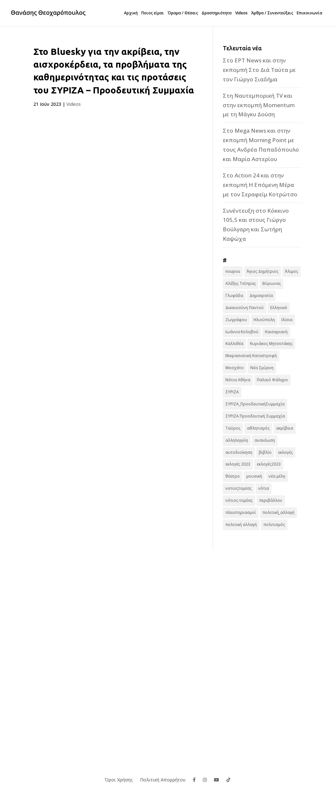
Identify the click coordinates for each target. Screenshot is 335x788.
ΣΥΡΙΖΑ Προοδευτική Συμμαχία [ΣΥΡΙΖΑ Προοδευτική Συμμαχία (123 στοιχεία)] (255, 416)
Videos (241, 13)
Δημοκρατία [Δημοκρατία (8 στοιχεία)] (261, 295)
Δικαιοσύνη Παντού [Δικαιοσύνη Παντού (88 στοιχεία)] (244, 307)
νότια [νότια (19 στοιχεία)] (263, 488)
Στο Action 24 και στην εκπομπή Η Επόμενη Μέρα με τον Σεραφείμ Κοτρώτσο (260, 185)
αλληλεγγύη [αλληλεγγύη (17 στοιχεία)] (236, 440)
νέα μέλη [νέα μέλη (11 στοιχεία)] (277, 476)
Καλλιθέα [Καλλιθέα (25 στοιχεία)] (234, 343)
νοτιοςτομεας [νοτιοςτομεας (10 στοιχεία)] (238, 488)
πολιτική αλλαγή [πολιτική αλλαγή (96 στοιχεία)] (241, 524)
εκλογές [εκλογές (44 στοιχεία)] (285, 452)
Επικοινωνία (309, 13)
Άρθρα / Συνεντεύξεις (272, 13)
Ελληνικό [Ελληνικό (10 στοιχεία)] (278, 307)
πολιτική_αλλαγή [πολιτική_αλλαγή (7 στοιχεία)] (278, 512)
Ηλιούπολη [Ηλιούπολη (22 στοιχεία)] (264, 319)
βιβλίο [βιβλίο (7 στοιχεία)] (265, 452)
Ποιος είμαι (152, 13)
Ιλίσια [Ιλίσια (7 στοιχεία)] (286, 319)
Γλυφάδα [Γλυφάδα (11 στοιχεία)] (234, 295)
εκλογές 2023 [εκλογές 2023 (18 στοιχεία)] (237, 464)
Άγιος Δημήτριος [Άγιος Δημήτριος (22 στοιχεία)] (262, 271)
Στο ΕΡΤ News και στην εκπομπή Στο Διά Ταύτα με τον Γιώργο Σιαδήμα (259, 70)
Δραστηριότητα (217, 13)
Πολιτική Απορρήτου (162, 779)
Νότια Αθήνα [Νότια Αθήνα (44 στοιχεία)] (237, 380)
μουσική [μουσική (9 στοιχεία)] (254, 476)
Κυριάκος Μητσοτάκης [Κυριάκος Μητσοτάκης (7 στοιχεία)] (271, 343)
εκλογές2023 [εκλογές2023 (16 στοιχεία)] (269, 464)
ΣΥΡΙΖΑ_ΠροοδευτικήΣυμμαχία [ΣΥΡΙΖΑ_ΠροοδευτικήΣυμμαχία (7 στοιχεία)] (255, 404)
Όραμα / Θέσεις (183, 13)
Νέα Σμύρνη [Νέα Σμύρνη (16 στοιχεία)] (261, 367)
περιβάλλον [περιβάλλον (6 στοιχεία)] (270, 500)
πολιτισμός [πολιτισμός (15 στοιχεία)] (274, 524)
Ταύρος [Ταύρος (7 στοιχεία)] (232, 428)
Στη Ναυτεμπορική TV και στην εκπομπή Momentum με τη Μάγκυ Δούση (259, 105)
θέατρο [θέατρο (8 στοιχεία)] (232, 476)
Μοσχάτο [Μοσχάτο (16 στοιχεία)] (234, 367)
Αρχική (131, 13)
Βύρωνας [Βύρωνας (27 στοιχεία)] (271, 283)
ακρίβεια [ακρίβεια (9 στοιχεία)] (284, 428)
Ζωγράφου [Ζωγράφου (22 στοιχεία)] (236, 319)
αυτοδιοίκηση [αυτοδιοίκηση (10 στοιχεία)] (238, 452)
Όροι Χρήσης (119, 779)
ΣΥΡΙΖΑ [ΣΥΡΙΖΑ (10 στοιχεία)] (232, 392)
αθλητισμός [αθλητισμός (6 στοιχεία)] (258, 428)
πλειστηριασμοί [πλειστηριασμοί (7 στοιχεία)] (240, 512)
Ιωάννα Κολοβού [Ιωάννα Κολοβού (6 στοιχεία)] (241, 332)
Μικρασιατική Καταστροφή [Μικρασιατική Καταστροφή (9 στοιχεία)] (251, 355)
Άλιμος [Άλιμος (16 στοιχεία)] (291, 271)
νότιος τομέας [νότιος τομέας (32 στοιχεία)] (239, 500)
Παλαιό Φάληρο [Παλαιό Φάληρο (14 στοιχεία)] (272, 380)
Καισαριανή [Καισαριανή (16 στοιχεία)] (276, 332)
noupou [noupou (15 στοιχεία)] (232, 271)
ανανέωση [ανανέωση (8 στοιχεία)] (265, 440)
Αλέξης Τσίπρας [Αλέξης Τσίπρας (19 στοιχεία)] (240, 283)
